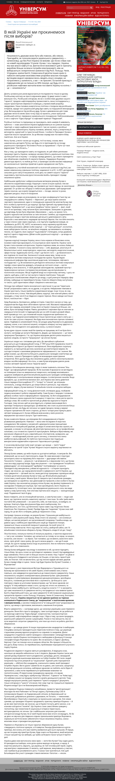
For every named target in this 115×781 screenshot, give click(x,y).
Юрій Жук (91, 93)
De (107, 2)
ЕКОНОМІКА (82, 93)
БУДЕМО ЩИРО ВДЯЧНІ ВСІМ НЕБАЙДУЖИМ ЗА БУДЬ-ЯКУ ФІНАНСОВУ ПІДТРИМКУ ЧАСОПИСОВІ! (93, 140)
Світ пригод (73, 13)
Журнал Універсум (20, 22)
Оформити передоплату (90, 127)
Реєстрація (106, 7)
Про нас (16, 2)
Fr (105, 2)
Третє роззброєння (102, 105)
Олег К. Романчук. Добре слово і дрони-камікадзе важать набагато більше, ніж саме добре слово (93, 167)
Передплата (48, 2)
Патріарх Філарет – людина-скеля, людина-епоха (91, 151)
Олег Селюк (89, 105)
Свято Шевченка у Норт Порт (89, 157)
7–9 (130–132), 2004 (34, 22)
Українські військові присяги (88, 146)
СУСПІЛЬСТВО (82, 114)
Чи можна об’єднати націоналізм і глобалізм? (91, 116)
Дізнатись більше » (85, 185)
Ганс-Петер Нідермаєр (95, 109)
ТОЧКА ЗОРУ (82, 98)
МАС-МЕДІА (81, 109)
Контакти (39, 2)
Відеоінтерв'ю (102, 16)
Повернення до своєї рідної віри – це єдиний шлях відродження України (92, 101)
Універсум (61, 13)
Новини (69, 16)
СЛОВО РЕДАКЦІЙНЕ (85, 85)
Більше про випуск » (86, 122)
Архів (93, 13)
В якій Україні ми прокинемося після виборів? (23, 24)
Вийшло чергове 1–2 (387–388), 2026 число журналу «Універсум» (92, 174)
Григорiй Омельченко (96, 98)
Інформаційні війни (84, 16)
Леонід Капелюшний (23, 42)
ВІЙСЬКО (80, 105)
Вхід (97, 7)
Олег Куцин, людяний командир (90, 161)
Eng (103, 2)
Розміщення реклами (28, 2)
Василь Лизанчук (95, 114)
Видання (85, 13)
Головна (9, 2)
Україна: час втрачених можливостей (91, 94)
